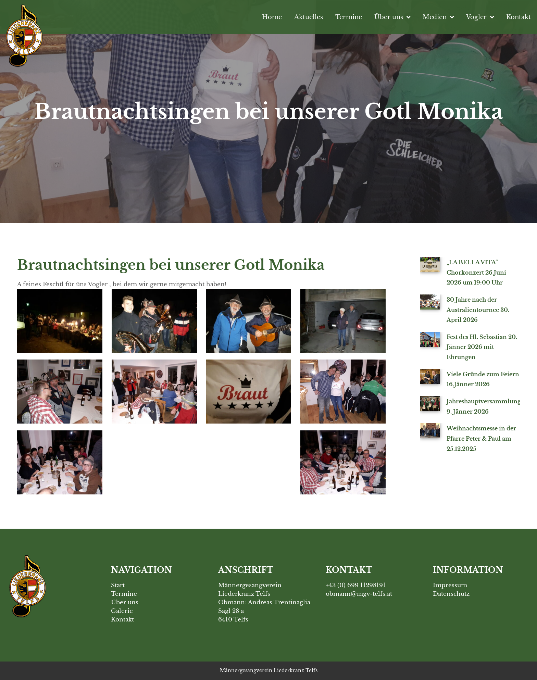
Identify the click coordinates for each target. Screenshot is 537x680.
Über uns (392, 17)
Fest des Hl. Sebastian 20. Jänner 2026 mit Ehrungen (482, 347)
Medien (438, 17)
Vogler (480, 17)
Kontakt (518, 17)
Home (272, 17)
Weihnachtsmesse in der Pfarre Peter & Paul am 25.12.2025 (481, 438)
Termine (348, 17)
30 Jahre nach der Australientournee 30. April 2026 (478, 309)
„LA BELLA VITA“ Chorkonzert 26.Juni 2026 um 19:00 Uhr (476, 272)
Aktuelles (308, 17)
